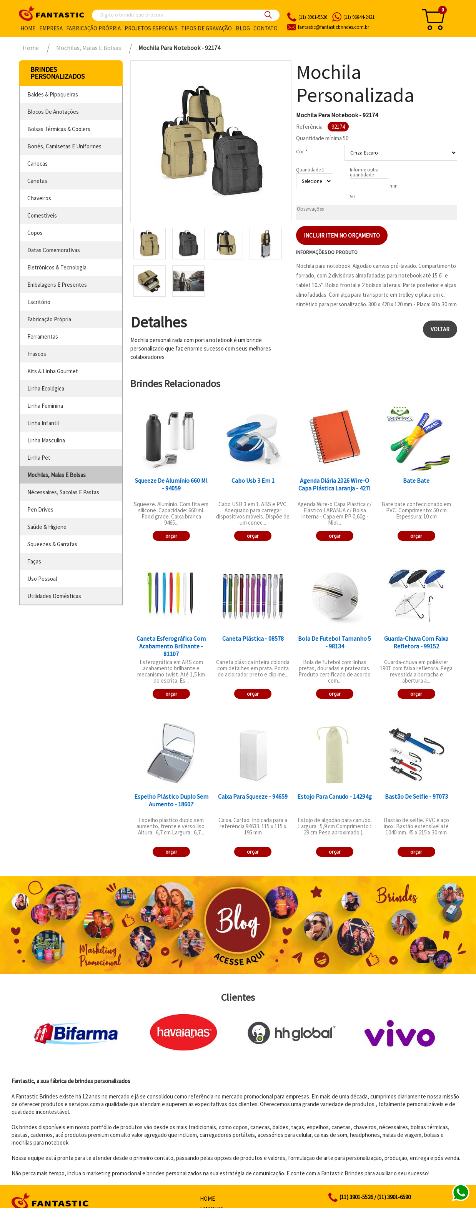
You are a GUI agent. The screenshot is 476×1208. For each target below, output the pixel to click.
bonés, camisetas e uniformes (64, 146)
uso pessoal (42, 578)
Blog (243, 28)
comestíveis (42, 215)
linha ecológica (45, 388)
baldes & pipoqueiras (52, 94)
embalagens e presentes (57, 284)
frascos (36, 353)
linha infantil (43, 423)
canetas (37, 180)
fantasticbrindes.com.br (333, 27)
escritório (38, 302)
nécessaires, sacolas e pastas (63, 492)
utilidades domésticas (54, 596)
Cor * (302, 151)
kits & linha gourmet (52, 371)
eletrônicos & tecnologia (57, 267)
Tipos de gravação (206, 28)
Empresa (51, 28)
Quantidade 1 (310, 169)
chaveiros (39, 198)
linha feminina (45, 405)
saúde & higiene (47, 526)
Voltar (440, 329)
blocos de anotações (53, 111)
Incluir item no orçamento (342, 235)
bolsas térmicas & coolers (58, 129)
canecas (37, 163)
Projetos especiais (151, 28)
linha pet (38, 457)
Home (27, 28)
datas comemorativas (53, 250)
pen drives (40, 509)
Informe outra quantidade (364, 172)
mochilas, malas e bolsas (56, 475)
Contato (265, 28)
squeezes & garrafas (52, 544)
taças (34, 561)
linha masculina (46, 440)
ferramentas (42, 336)
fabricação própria (49, 319)
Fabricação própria (93, 28)
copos (35, 232)
